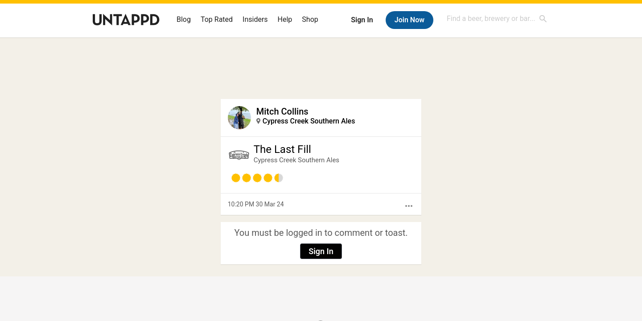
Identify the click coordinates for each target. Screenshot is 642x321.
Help (285, 19)
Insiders (255, 19)
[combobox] (497, 18)
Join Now (409, 20)
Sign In (362, 20)
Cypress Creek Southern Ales (309, 121)
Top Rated (217, 19)
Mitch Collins (282, 111)
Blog (184, 19)
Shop (310, 19)
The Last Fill (282, 149)
